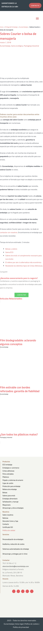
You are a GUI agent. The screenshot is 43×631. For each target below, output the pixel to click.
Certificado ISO (7, 527)
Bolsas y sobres (11, 248)
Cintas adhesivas (8, 471)
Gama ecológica (17, 45)
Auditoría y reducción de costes (13, 544)
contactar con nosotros (8, 232)
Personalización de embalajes (12, 539)
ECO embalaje (7, 464)
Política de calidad (8, 530)
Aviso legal (19, 623)
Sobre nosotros (7, 515)
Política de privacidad (21, 627)
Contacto (5, 524)
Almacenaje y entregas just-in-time (14, 554)
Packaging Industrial (31, 45)
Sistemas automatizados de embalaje (15, 549)
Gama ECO (9, 252)
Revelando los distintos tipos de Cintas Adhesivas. (24, 265)
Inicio (1, 27)
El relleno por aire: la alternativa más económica (23, 262)
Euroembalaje (23, 27)
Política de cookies (31, 623)
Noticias (5, 518)
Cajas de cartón (7, 483)
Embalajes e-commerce (10, 468)
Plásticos (5, 477)
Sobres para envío (8, 495)
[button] (37, 18)
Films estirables (8, 474)
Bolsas (4, 492)
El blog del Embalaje (11, 27)
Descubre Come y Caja (10, 521)
